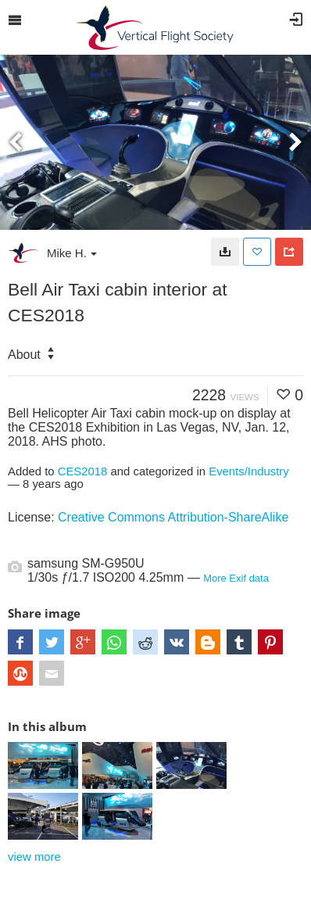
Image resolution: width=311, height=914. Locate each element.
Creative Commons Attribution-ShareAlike (173, 517)
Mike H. (72, 253)
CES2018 (83, 471)
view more (34, 857)
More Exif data (236, 578)
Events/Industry (249, 471)
